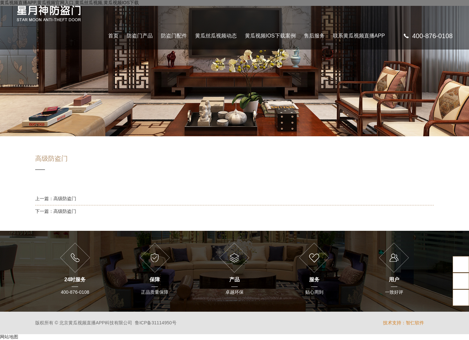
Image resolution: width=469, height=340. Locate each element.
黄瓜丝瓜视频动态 (216, 35)
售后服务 (314, 35)
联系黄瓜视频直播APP (359, 35)
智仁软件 (415, 322)
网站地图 (9, 336)
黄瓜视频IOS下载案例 (270, 35)
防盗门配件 (174, 35)
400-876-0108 (432, 35)
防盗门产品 (140, 35)
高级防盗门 (64, 198)
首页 (113, 35)
